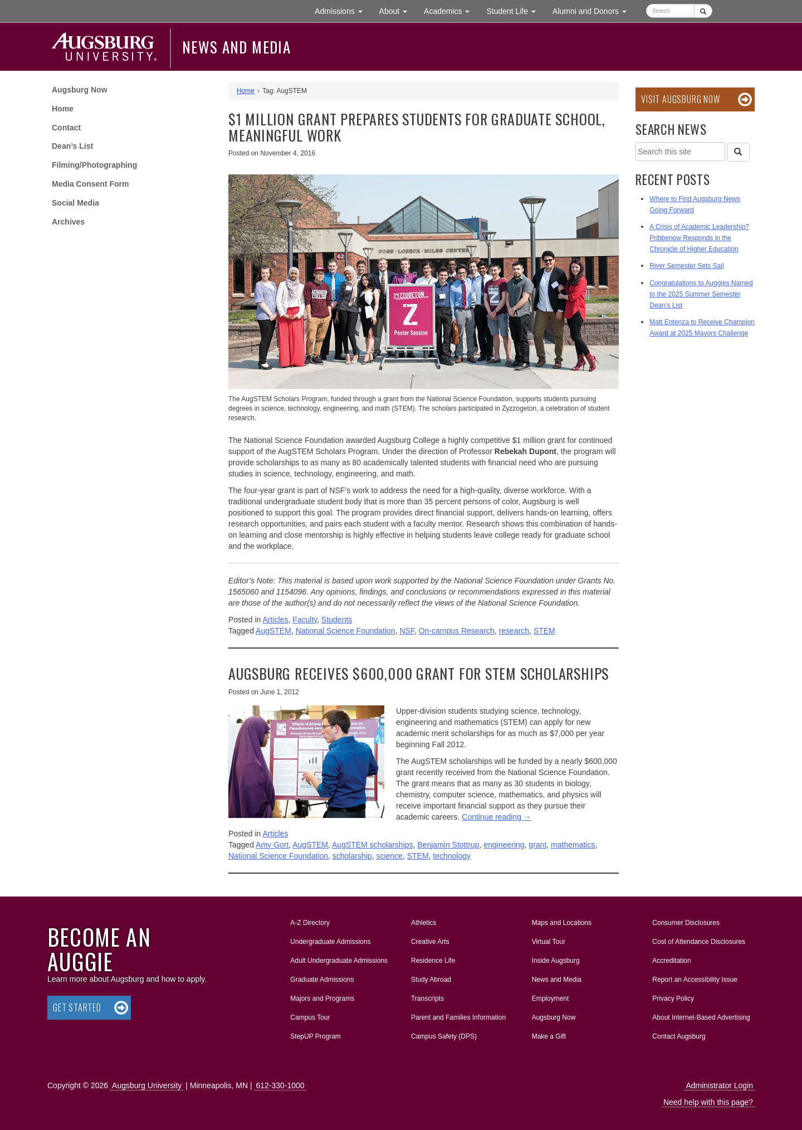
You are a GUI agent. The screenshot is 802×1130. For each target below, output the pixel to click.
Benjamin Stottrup (448, 844)
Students (336, 619)
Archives (68, 221)
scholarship (352, 855)
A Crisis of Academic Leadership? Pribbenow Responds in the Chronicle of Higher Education (699, 238)
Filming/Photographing (94, 164)
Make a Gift (549, 1036)
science (389, 855)
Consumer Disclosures (686, 923)
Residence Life (433, 961)
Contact (66, 127)
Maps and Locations (561, 923)
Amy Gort (272, 844)
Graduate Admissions (322, 979)
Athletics (423, 923)
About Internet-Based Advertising (701, 1017)
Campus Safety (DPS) (444, 1036)
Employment (550, 998)
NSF (406, 630)
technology (452, 855)
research (514, 630)
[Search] (738, 152)
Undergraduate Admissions (330, 942)
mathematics (573, 844)
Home (63, 108)
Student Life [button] (515, 10)
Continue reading (496, 816)
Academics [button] (451, 10)
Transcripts (427, 998)
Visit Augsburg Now (680, 99)
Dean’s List (72, 146)
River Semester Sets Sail (686, 266)
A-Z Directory (310, 923)
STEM (544, 630)
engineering (503, 844)
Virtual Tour (548, 942)
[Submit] (703, 11)
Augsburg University (147, 1085)
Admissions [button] (342, 10)
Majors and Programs (322, 996)
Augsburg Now (79, 89)
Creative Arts (430, 942)
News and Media (236, 47)
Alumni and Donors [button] (593, 10)
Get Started (77, 1007)
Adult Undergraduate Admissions (339, 961)
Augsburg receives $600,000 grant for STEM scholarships (418, 673)
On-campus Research (457, 630)
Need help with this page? (708, 1102)
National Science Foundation (345, 630)
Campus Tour (310, 1017)
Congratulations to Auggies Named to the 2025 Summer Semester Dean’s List (700, 294)
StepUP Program (315, 1036)
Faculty (304, 619)
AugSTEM (273, 630)
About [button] (397, 13)
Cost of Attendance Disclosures (698, 942)
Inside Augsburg (556, 961)
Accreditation (671, 961)
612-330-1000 (280, 1085)
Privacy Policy (673, 998)
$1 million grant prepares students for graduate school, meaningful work (416, 127)
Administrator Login (719, 1085)
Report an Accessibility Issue (694, 979)
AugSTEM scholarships (372, 844)
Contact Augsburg (678, 1036)
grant (537, 844)
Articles (275, 619)
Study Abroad (431, 979)
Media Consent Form (90, 183)
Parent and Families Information (458, 1017)
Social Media (75, 202)
